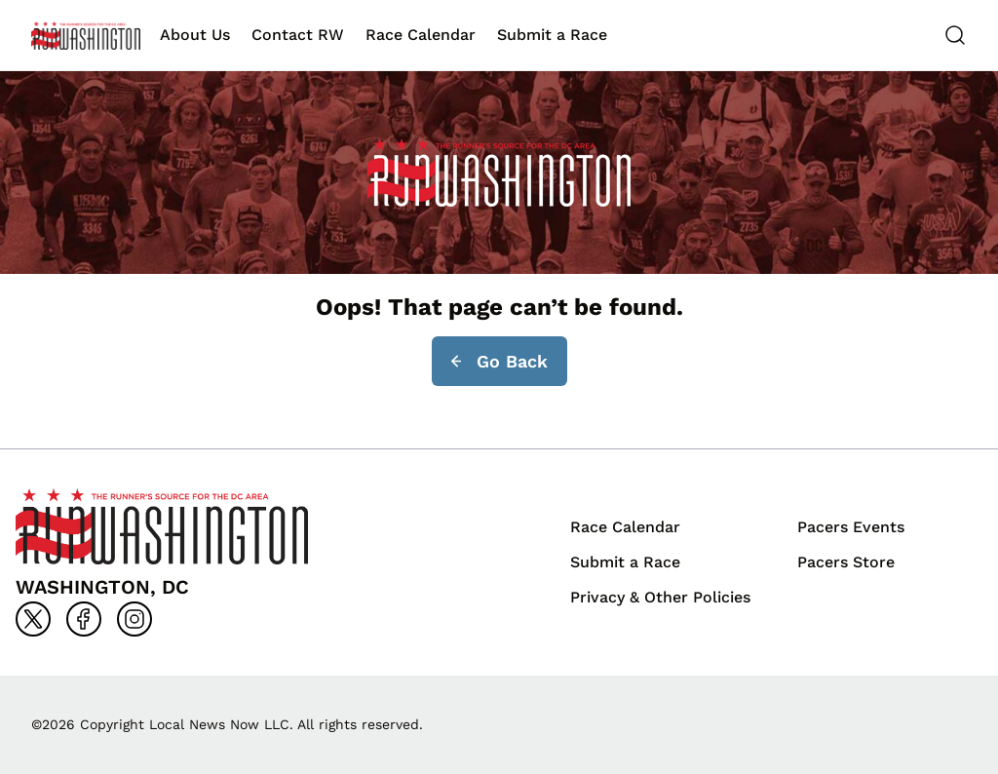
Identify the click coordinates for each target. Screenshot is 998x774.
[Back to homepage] (85, 35)
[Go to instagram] (134, 619)
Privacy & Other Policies (660, 597)
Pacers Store (846, 562)
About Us (195, 34)
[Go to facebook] (83, 619)
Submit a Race (552, 34)
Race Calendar (420, 34)
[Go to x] (33, 619)
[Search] (955, 35)
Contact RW (297, 34)
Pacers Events (850, 527)
